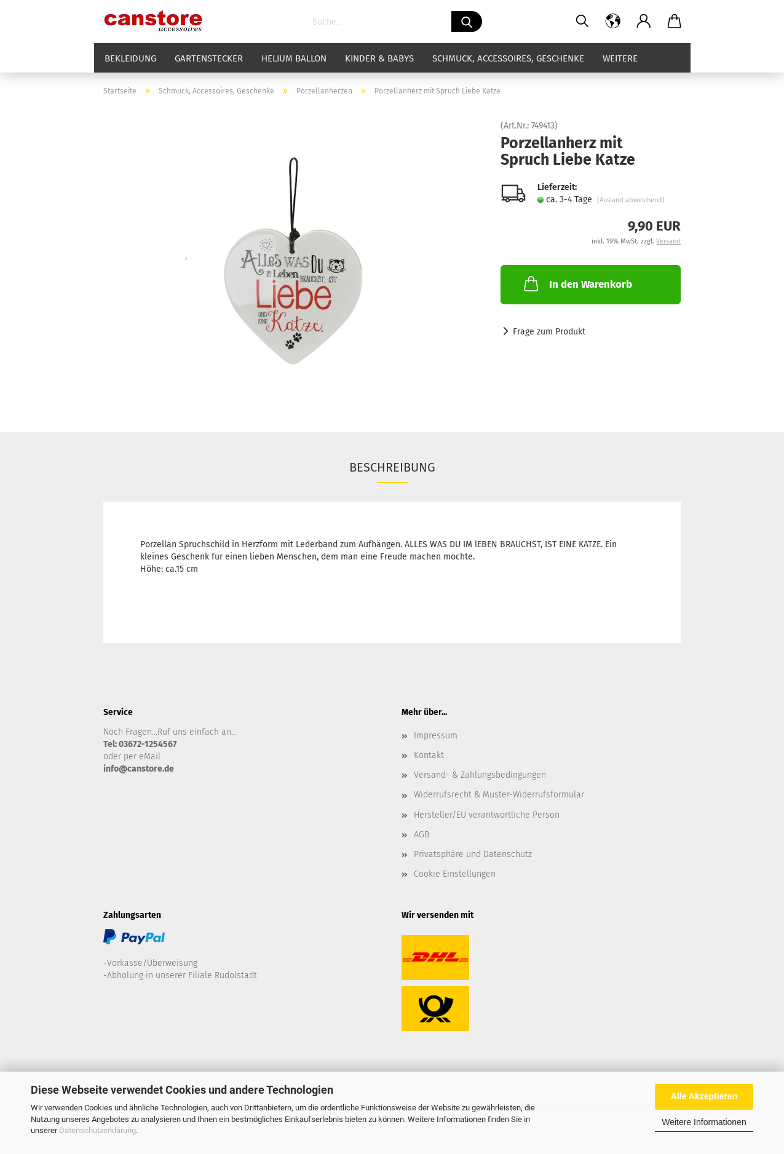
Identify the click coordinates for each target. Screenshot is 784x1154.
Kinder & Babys (379, 58)
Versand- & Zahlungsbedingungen (480, 775)
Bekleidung (130, 58)
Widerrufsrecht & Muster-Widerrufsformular (499, 794)
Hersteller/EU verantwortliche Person (487, 815)
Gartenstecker (209, 58)
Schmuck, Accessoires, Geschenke (508, 58)
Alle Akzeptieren (704, 1096)
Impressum (435, 735)
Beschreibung (392, 467)
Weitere (620, 58)
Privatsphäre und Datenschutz (473, 854)
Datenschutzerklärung (97, 1130)
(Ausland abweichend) (631, 200)
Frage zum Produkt (549, 331)
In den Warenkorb (576, 283)
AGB (421, 834)
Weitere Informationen (704, 1122)
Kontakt (429, 755)
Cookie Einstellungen (455, 874)
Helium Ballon (294, 58)
